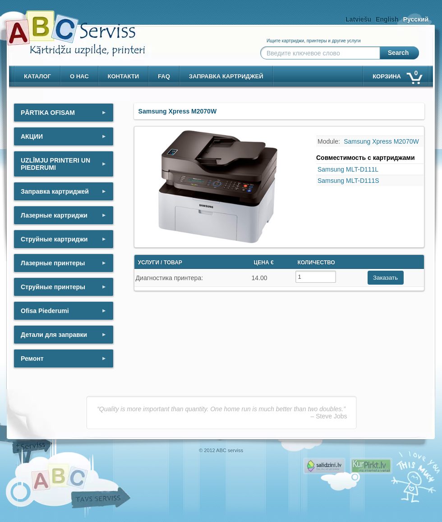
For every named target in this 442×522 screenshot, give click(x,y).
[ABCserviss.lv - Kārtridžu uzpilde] (67, 27)
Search (398, 52)
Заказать (385, 277)
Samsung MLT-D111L (348, 169)
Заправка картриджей (226, 76)
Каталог (37, 76)
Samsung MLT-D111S (348, 180)
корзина (397, 74)
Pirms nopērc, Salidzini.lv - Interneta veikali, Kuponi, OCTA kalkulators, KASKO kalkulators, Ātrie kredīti (324, 466)
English (387, 19)
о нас (79, 76)
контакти (123, 76)
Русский (415, 19)
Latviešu (358, 19)
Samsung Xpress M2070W (381, 141)
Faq (164, 76)
